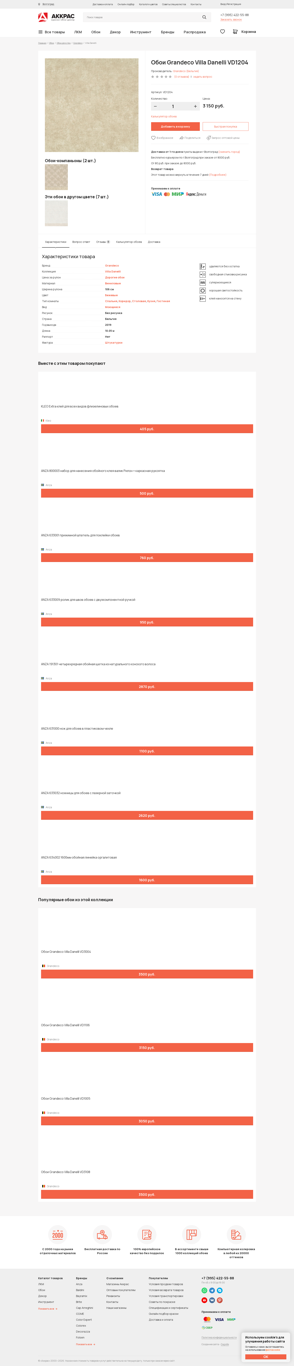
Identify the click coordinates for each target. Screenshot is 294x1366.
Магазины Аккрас (117, 1284)
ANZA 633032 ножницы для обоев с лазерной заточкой (81, 793)
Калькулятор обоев (164, 116)
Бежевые (111, 295)
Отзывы (103, 242)
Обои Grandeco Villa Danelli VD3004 (66, 952)
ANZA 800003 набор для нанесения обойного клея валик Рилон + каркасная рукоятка (103, 471)
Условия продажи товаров (166, 1284)
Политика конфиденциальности (219, 1337)
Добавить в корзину (175, 126)
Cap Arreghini (84, 1308)
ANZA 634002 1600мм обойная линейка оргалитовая (79, 857)
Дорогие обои (115, 277)
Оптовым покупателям (120, 1290)
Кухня (151, 301)
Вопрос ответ (81, 242)
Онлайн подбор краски (163, 1314)
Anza (79, 1284)
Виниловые (113, 283)
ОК (265, 1356)
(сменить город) (229, 152)
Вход (222, 4)
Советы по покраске (162, 1302)
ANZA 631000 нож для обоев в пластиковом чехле (77, 729)
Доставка (154, 242)
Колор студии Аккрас (56, 17)
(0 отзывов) (181, 76)
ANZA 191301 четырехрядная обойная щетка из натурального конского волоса (98, 664)
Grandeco (78, 42)
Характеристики (55, 242)
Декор (115, 32)
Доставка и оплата (103, 4)
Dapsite (225, 1344)
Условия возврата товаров (166, 1290)
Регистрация (234, 4)
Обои (95, 32)
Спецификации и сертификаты (168, 1308)
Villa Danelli (113, 271)
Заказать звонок (231, 19)
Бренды (167, 32)
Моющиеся (112, 307)
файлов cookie (273, 1349)
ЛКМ (78, 32)
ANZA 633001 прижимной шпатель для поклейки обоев (80, 535)
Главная (42, 42)
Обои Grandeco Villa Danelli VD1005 (65, 1099)
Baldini (80, 1290)
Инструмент (140, 32)
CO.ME (80, 1314)
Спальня (111, 301)
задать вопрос (202, 76)
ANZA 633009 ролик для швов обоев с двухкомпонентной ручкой (88, 600)
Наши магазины (116, 1308)
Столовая (139, 301)
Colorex (81, 1325)
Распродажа (195, 32)
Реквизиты (113, 1296)
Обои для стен (64, 42)
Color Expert (84, 1319)
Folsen (80, 1337)
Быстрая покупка (225, 126)
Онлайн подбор (126, 4)
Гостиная (163, 301)
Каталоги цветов (148, 4)
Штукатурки (113, 342)
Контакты (196, 4)
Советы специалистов (174, 4)
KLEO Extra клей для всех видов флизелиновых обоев (79, 406)
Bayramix (81, 1296)
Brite (79, 1302)
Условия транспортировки (166, 1296)
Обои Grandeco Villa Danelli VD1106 (65, 1025)
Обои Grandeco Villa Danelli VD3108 (65, 1172)
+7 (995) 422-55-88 (234, 15)
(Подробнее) (218, 174)
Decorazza (83, 1331)
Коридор (125, 301)
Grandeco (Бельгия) (186, 71)
